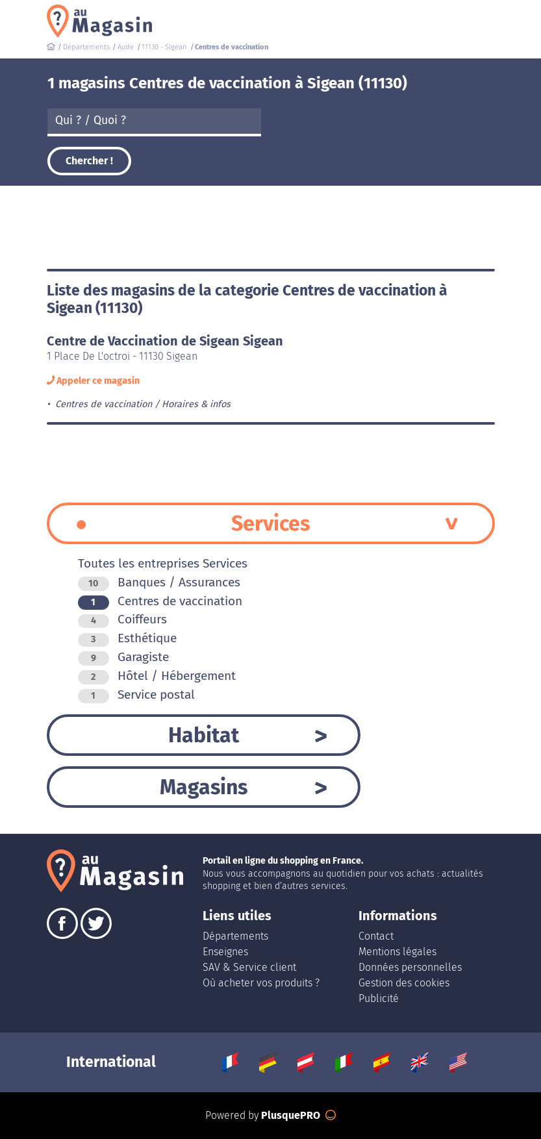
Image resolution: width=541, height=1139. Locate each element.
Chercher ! (89, 161)
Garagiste (123, 656)
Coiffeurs (122, 619)
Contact (376, 936)
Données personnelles (410, 967)
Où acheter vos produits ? (261, 983)
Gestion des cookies (404, 983)
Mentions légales (397, 951)
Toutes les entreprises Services (162, 563)
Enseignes (225, 951)
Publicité (379, 998)
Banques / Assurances (159, 582)
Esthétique (127, 638)
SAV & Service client (249, 967)
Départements (235, 936)
